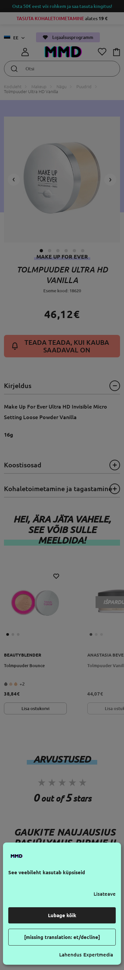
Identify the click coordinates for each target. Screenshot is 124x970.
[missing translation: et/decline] (62, 937)
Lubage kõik (62, 915)
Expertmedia (98, 954)
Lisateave (105, 894)
